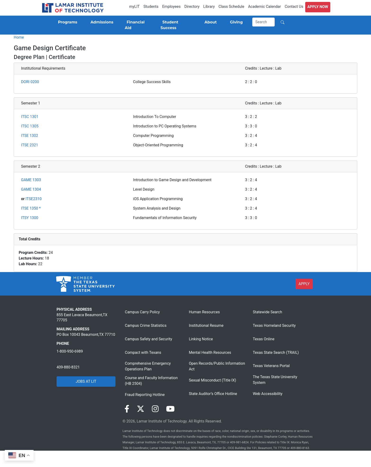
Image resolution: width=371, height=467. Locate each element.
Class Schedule (231, 6)
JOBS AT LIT (86, 381)
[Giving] (235, 22)
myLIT (134, 6)
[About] (210, 22)
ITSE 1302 (29, 135)
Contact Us (294, 6)
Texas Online (263, 339)
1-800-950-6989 (70, 351)
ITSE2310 (34, 199)
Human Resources (204, 312)
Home (19, 37)
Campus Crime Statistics (146, 325)
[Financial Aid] (137, 25)
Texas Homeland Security (274, 325)
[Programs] (66, 22)
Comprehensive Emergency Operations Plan (148, 366)
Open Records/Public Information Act (217, 366)
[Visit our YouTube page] (170, 408)
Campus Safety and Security (148, 339)
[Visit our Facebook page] (126, 408)
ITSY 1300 (29, 218)
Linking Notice (201, 339)
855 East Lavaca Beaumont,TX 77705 (82, 317)
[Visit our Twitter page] (140, 408)
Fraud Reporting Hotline (145, 394)
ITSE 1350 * (31, 208)
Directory (191, 6)
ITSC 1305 (29, 126)
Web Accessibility (268, 393)
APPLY (304, 284)
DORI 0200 (30, 82)
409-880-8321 (68, 367)
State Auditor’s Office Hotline (213, 393)
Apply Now (317, 6)
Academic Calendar (264, 6)
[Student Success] (176, 25)
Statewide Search (267, 312)
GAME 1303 (31, 180)
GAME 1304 (31, 189)
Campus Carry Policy (142, 312)
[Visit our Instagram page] (155, 408)
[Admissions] (101, 22)
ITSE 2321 (29, 145)
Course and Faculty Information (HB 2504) (151, 381)
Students (150, 6)
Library (209, 6)
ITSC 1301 (29, 116)
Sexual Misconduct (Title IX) (212, 380)
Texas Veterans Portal (271, 366)
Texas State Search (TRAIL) (276, 352)
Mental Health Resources (210, 352)
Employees (171, 6)
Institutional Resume (206, 325)
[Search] (263, 22)
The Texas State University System (275, 380)
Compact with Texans (143, 352)
